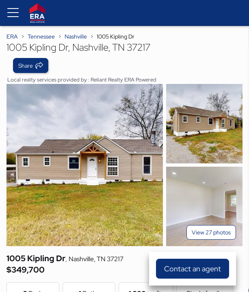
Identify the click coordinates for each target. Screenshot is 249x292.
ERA (12, 36)
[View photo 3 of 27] (204, 206)
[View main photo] (84, 165)
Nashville (76, 36)
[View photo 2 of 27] (204, 123)
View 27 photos (211, 232)
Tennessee (41, 36)
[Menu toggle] (12, 12)
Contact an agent (192, 268)
